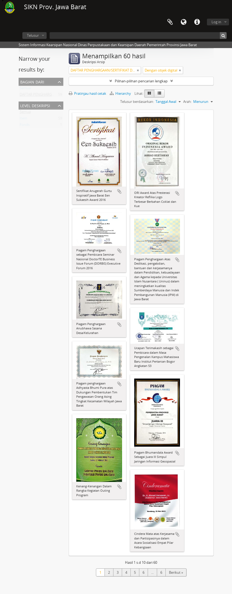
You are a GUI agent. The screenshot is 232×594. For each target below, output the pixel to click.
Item (23, 119)
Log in (216, 21)
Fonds (25, 125)
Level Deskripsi (35, 105)
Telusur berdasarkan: (137, 101)
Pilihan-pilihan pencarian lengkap (141, 81)
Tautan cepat (197, 22)
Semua (25, 89)
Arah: (187, 101)
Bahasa (183, 22)
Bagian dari (32, 81)
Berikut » (176, 572)
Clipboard (170, 22)
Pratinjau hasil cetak (87, 93)
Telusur (33, 35)
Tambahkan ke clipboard (119, 191)
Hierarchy (121, 93)
